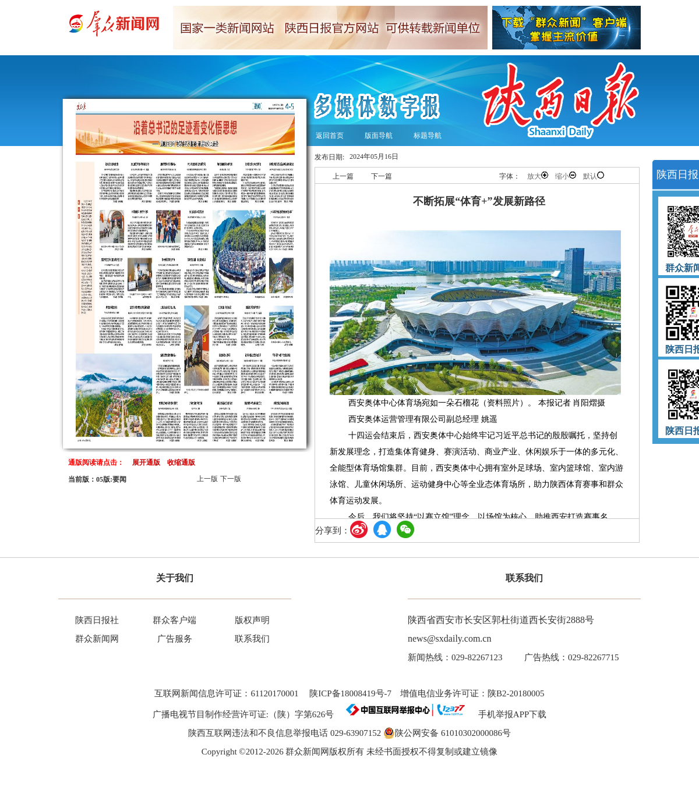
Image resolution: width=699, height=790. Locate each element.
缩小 (565, 176)
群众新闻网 (97, 638)
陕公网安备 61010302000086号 (447, 733)
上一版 (207, 479)
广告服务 (174, 638)
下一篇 (381, 176)
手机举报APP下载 (508, 714)
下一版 (230, 479)
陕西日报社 (97, 620)
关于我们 (174, 578)
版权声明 (252, 620)
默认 (593, 176)
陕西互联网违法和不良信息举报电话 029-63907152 (284, 733)
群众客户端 (174, 620)
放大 (537, 176)
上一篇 (343, 176)
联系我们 (252, 638)
